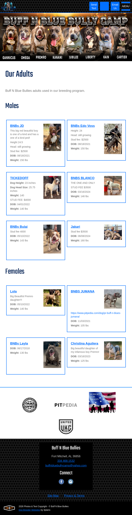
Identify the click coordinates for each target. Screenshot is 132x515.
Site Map (53, 495)
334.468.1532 (66, 460)
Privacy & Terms (74, 495)
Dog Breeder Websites (29, 510)
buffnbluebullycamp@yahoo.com (66, 465)
